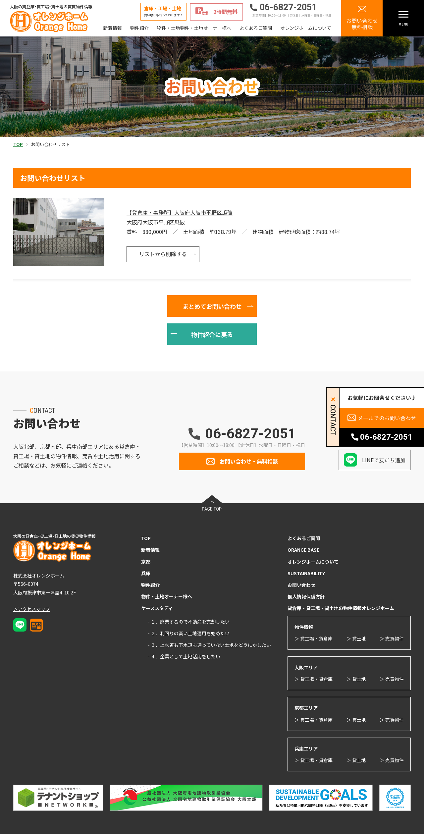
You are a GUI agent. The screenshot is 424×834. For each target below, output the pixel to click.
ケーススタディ (157, 608)
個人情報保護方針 (306, 596)
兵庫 (145, 573)
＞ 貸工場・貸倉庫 (313, 638)
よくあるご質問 (255, 28)
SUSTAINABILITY (306, 573)
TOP (146, 538)
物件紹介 (139, 28)
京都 (145, 561)
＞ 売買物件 (392, 638)
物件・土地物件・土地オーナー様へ (194, 28)
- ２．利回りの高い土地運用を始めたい (189, 633)
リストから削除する (163, 254)
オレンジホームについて (305, 28)
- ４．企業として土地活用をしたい (184, 656)
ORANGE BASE (303, 549)
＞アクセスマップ (31, 609)
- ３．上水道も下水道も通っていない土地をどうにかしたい (209, 644)
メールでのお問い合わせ (387, 418)
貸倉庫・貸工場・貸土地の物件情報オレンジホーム (341, 608)
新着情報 (112, 28)
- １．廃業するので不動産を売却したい (189, 621)
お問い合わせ (301, 585)
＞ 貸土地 (356, 638)
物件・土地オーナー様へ (166, 596)
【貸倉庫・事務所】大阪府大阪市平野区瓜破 (180, 212)
